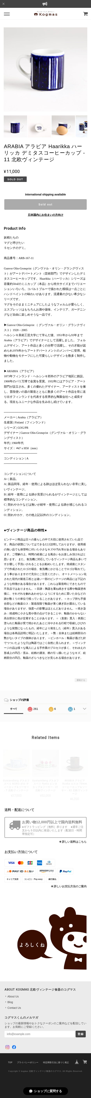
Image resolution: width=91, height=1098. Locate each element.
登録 (81, 1034)
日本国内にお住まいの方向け (45, 214)
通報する (81, 680)
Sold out (46, 204)
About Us (13, 996)
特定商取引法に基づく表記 (56, 1062)
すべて (13, 708)
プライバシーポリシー (27, 1062)
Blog (10, 1002)
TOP (10, 1062)
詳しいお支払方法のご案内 (70, 886)
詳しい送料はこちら (74, 841)
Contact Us (14, 1007)
